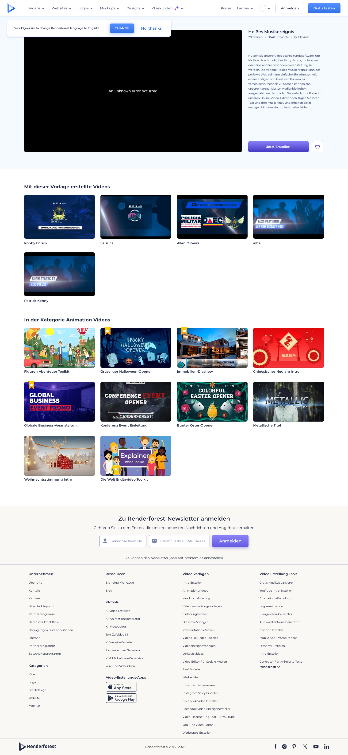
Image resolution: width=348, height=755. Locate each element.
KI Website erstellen (120, 642)
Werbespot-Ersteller (197, 732)
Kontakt (34, 590)
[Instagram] (284, 746)
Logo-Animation (271, 606)
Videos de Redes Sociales (200, 638)
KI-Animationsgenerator (123, 619)
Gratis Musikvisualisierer (276, 582)
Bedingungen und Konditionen (51, 630)
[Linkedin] (326, 746)
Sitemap (34, 638)
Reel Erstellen (192, 669)
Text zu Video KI (117, 634)
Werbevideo (191, 677)
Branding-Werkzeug (120, 582)
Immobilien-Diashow (195, 371)
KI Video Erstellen (118, 611)
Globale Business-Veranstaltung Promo (58, 425)
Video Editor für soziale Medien (205, 661)
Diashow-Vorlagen (196, 622)
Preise (226, 8)
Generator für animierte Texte (281, 661)
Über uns (35, 582)
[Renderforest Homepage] (11, 8)
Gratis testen (324, 8)
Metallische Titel (267, 425)
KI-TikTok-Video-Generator (124, 658)
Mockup (34, 706)
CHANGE (122, 28)
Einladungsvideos (195, 614)
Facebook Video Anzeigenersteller (206, 709)
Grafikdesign (37, 690)
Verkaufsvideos (193, 653)
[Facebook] (276, 746)
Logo (32, 682)
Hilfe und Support (41, 606)
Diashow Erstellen (272, 646)
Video (33, 674)
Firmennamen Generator (123, 650)
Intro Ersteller (192, 582)
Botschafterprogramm (45, 653)
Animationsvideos (195, 590)
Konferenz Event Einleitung (124, 425)
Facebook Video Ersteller (200, 701)
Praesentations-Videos (198, 630)
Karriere (34, 598)
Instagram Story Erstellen (200, 693)
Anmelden (290, 8)
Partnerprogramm (42, 614)
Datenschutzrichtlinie (44, 622)
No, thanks (151, 28)
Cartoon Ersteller (271, 630)
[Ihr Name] (122, 541)
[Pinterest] (294, 746)
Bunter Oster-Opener (195, 425)
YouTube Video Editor (198, 725)
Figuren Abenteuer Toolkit (46, 371)
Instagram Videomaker (199, 685)
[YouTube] (316, 746)
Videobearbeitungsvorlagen (202, 606)
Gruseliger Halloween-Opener (126, 371)
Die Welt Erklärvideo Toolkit (124, 479)
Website (34, 698)
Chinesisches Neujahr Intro (276, 371)
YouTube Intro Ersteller (276, 590)
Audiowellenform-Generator (280, 622)
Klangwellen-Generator (276, 614)
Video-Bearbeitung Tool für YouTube (209, 717)
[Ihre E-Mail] (179, 541)
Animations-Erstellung (275, 598)
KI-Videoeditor (116, 626)
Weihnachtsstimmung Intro (48, 479)
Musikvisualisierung (196, 598)
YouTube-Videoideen (120, 666)
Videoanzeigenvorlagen (199, 646)
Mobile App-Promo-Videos (278, 638)
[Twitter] (305, 746)
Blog (109, 590)
